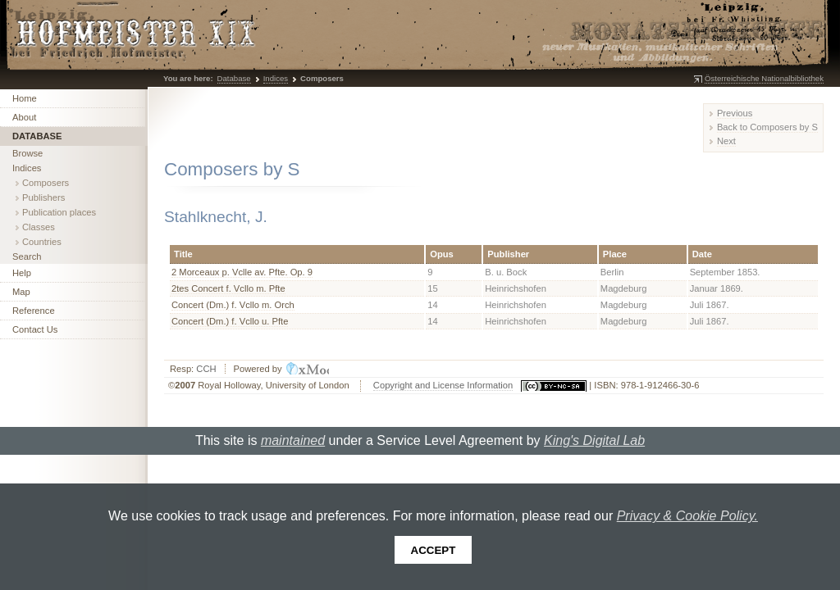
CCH (206, 369)
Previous (735, 113)
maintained (293, 440)
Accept (433, 550)
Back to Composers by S (767, 127)
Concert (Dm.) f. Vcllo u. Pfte (229, 321)
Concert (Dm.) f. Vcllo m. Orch (232, 305)
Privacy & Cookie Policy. (687, 516)
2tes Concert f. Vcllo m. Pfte (228, 288)
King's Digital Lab (594, 440)
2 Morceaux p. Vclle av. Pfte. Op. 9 (242, 272)
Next (726, 141)
